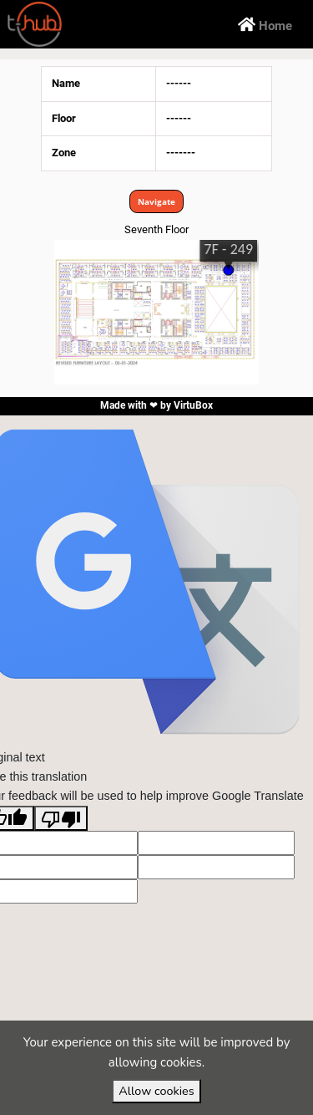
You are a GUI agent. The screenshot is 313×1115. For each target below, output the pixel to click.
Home (265, 24)
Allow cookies (156, 1090)
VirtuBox (193, 405)
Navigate (156, 201)
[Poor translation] (61, 818)
